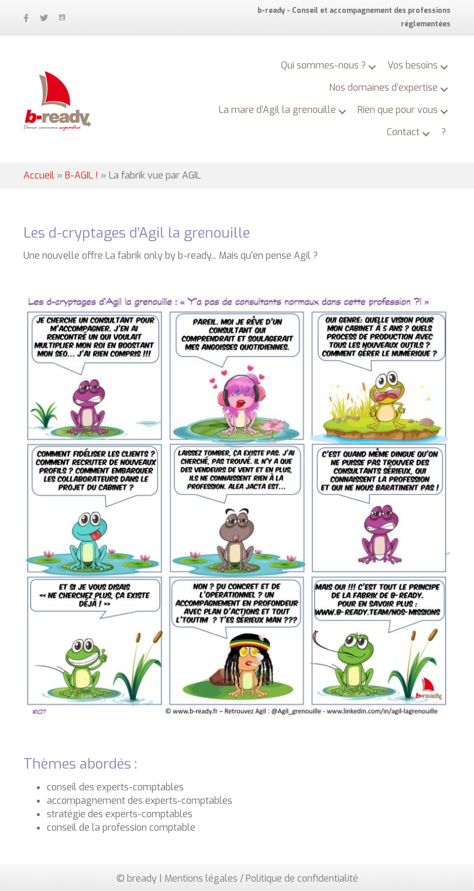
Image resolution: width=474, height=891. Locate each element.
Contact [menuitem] (403, 132)
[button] (372, 67)
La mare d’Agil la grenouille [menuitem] (277, 110)
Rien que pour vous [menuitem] (398, 110)
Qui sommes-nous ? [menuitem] (323, 65)
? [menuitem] (443, 132)
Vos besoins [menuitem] (412, 65)
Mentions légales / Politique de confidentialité (261, 878)
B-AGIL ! (81, 175)
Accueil (38, 175)
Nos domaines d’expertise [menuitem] (383, 87)
